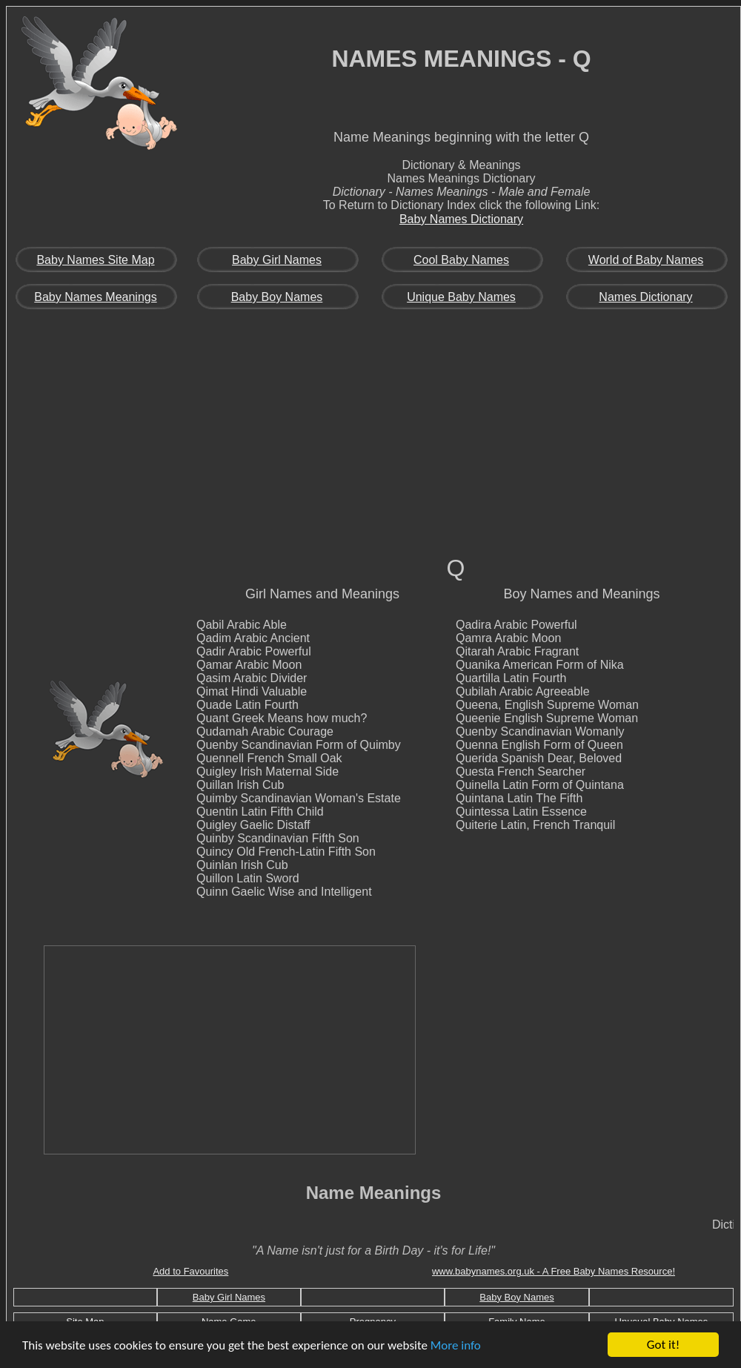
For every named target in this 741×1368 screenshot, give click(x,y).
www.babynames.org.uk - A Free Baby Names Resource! (553, 1271)
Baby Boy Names (277, 297)
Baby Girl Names (277, 260)
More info (456, 1345)
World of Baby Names (645, 260)
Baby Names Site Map (95, 260)
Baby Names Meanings (95, 297)
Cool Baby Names (461, 260)
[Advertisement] (373, 442)
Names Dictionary (645, 297)
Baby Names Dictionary (461, 219)
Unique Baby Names (461, 297)
